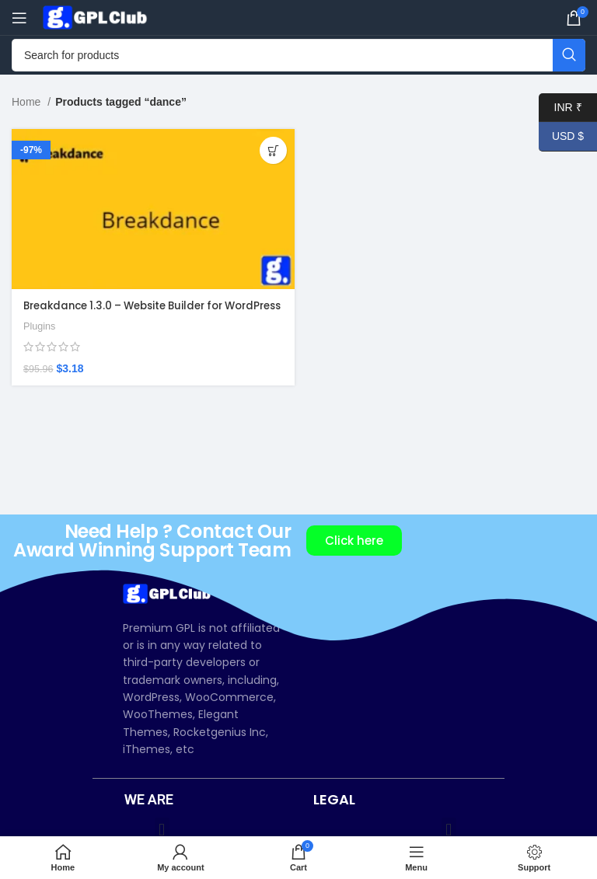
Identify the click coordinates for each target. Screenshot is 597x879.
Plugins (40, 341)
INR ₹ (560, 107)
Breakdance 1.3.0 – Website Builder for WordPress (131, 313)
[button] (162, 830)
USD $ (561, 136)
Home (28, 102)
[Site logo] (97, 16)
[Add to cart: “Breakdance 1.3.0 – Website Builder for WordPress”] (273, 150)
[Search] (298, 55)
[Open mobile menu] (19, 17)
